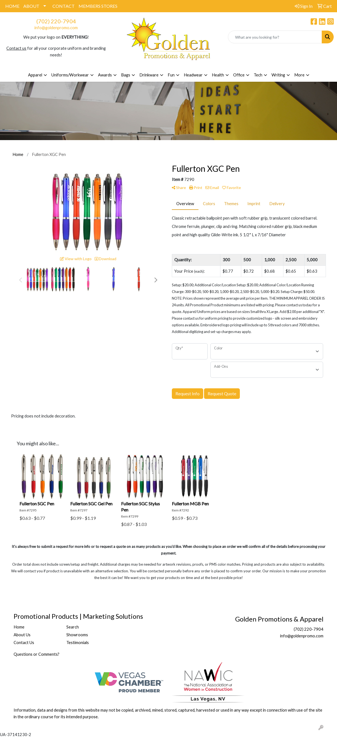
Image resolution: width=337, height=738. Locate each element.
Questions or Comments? (36, 654)
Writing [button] (278, 75)
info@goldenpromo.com (56, 27)
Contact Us (24, 642)
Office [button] (239, 75)
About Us (22, 634)
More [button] (299, 75)
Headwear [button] (193, 75)
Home (19, 627)
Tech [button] (258, 75)
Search (72, 627)
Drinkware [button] (149, 75)
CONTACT (63, 6)
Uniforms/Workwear (70, 75)
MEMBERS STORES (98, 6)
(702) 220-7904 (56, 21)
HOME (12, 6)
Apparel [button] (35, 75)
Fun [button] (171, 75)
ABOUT (31, 6)
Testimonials (77, 642)
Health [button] (218, 75)
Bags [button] (125, 75)
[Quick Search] (275, 37)
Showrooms (77, 634)
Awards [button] (105, 75)
